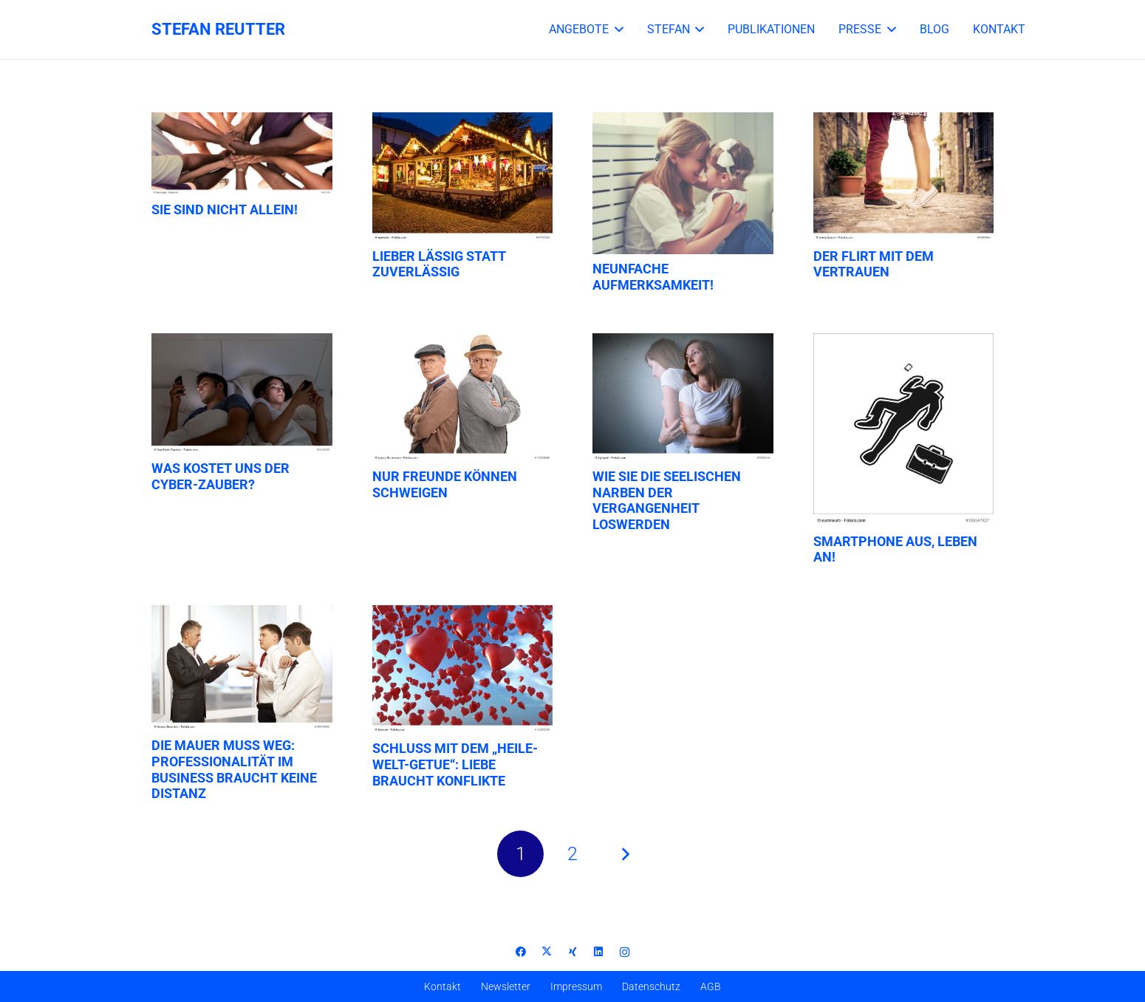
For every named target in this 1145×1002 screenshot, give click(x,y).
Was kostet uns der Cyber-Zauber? (220, 476)
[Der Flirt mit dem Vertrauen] (903, 177)
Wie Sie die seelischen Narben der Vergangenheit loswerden (666, 500)
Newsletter (505, 986)
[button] (616, 29)
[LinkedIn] (599, 952)
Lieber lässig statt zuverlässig (439, 264)
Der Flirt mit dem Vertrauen (873, 264)
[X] (547, 952)
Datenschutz (651, 986)
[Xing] (573, 952)
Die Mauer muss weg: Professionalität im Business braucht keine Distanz (234, 769)
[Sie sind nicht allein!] (241, 153)
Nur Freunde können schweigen (444, 484)
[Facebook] (521, 952)
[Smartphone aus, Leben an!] (903, 430)
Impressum (576, 986)
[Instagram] (625, 952)
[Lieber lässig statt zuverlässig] (462, 177)
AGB (710, 986)
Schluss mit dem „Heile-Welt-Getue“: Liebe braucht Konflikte (455, 764)
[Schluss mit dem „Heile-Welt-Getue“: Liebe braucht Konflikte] (462, 670)
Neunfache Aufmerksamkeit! (653, 277)
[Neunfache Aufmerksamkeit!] (682, 183)
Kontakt (442, 986)
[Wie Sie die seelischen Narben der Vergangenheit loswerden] (682, 398)
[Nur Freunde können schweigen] (462, 398)
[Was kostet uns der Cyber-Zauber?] (241, 393)
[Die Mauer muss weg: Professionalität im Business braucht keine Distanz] (241, 668)
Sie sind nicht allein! (224, 209)
